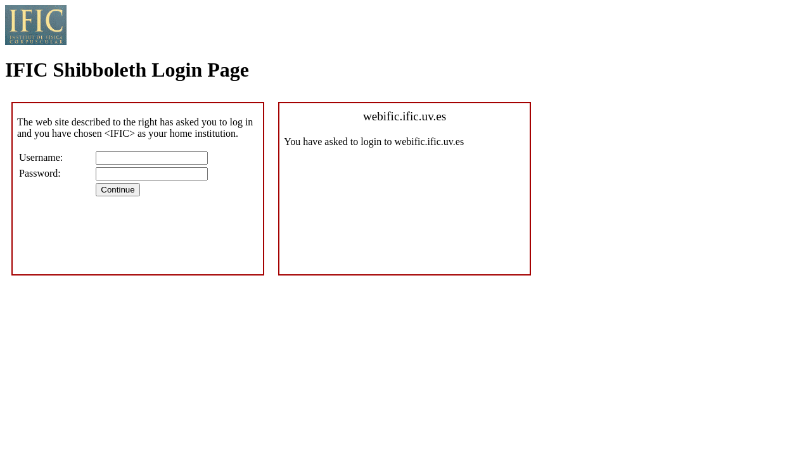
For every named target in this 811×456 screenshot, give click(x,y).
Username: (41, 157)
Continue (117, 189)
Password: (40, 173)
